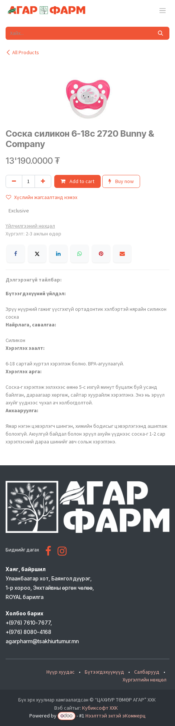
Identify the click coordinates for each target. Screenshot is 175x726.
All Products (22, 52)
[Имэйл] (122, 254)
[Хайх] (160, 33)
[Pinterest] (101, 254)
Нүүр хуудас (60, 671)
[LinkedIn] (58, 254)
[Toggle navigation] (162, 10)
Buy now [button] (121, 181)
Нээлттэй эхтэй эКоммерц (115, 715)
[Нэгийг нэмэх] (43, 181)
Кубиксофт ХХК (100, 707)
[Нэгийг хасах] (14, 181)
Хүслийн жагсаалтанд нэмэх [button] (41, 197)
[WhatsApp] (79, 254)
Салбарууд (146, 671)
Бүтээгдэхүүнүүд (104, 671)
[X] (37, 254)
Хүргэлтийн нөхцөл (144, 679)
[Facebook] (16, 254)
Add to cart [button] (77, 181)
